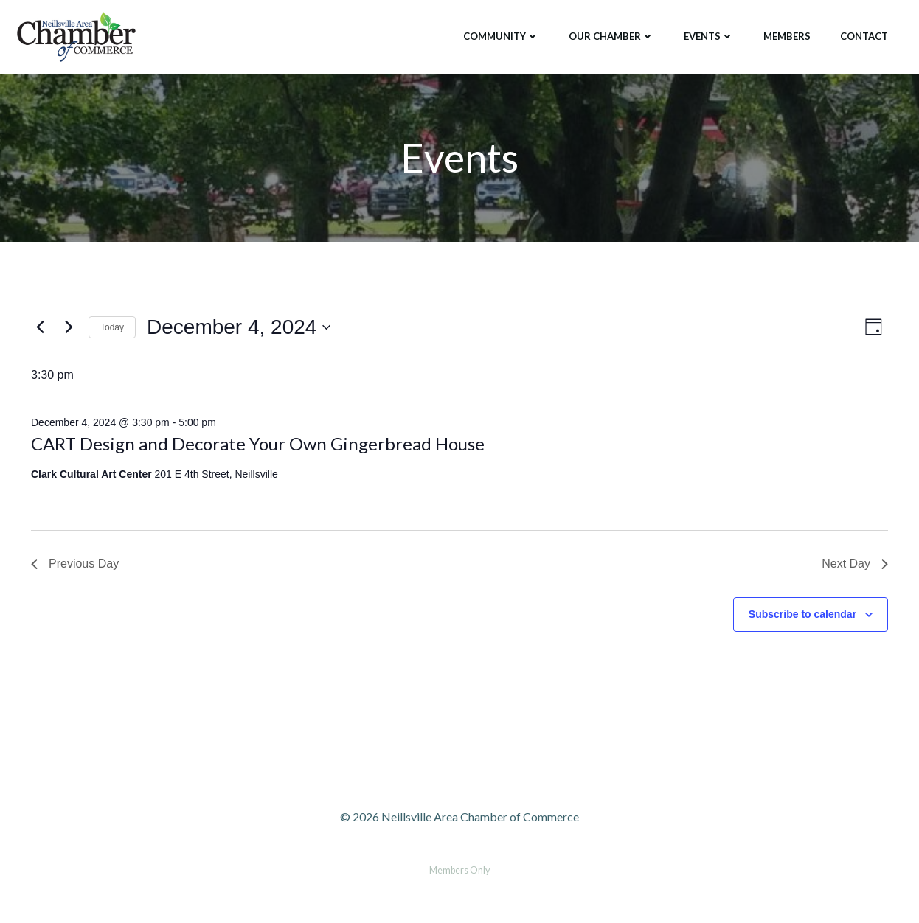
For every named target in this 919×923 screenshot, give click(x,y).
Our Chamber (611, 36)
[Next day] (68, 327)
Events (709, 36)
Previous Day (75, 563)
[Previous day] (40, 327)
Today (112, 327)
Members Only (459, 870)
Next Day (855, 563)
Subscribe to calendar (802, 614)
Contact (864, 36)
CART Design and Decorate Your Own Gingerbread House (258, 443)
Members (787, 36)
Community (501, 36)
